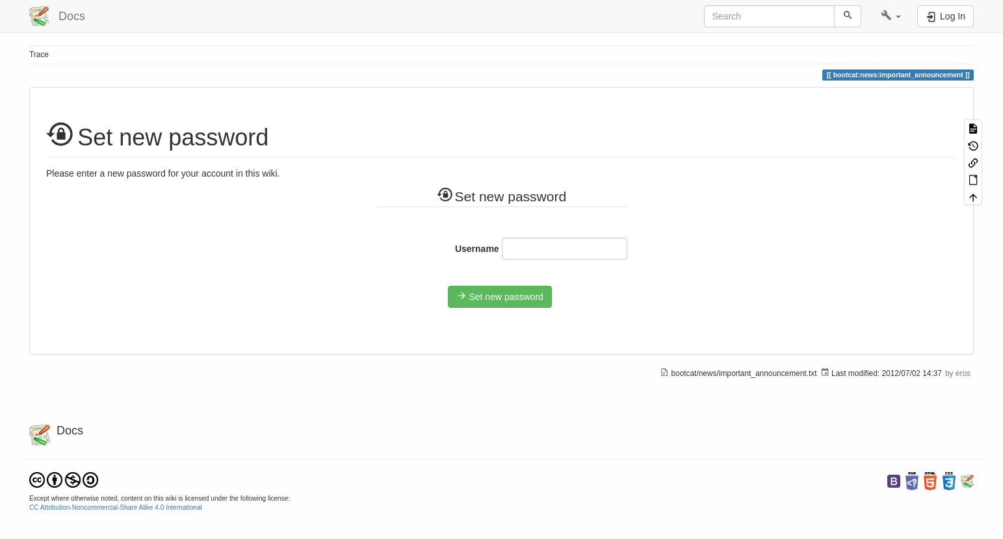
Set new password (499, 296)
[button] (891, 16)
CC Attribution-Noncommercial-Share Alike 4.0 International (115, 507)
